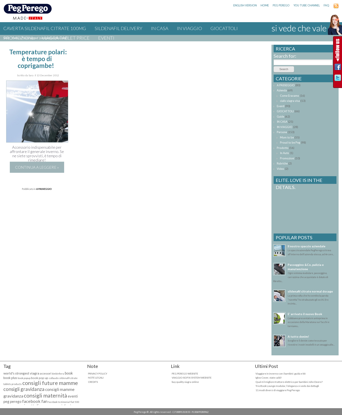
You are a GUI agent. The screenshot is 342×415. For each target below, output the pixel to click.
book (69, 373)
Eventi (106, 38)
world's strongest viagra (21, 373)
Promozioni (18, 38)
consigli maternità (45, 395)
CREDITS (93, 381)
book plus (10, 378)
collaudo (54, 378)
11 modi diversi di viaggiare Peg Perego (277, 390)
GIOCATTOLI (224, 28)
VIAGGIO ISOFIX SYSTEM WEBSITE (192, 377)
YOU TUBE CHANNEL (306, 5)
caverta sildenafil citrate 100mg (44, 28)
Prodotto (283, 148)
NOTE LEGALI (96, 377)
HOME (265, 5)
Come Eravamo (289, 95)
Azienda (282, 90)
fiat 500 (75, 402)
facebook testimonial (59, 402)
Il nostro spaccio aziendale (306, 246)
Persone (282, 132)
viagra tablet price (66, 38)
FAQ (326, 5)
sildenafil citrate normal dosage (310, 291)
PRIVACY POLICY (97, 373)
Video (280, 168)
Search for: (285, 56)
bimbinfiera (58, 373)
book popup (24, 378)
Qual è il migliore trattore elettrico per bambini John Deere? (289, 381)
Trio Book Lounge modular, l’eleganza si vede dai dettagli (287, 386)
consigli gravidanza (24, 389)
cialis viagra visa (290, 100)
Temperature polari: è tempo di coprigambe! (38, 58)
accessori (45, 373)
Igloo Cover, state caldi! (268, 377)
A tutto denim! (298, 336)
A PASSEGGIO (44, 188)
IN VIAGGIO (189, 28)
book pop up (39, 378)
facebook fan (35, 401)
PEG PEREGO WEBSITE (185, 373)
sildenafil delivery (118, 28)
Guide (280, 116)
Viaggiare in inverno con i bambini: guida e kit (280, 373)
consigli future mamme (50, 383)
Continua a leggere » (37, 167)
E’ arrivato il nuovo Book (305, 314)
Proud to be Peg (290, 142)
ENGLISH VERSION (245, 5)
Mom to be (287, 137)
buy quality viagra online (185, 381)
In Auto (284, 153)
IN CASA (159, 28)
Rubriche (282, 163)
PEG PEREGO (281, 5)
